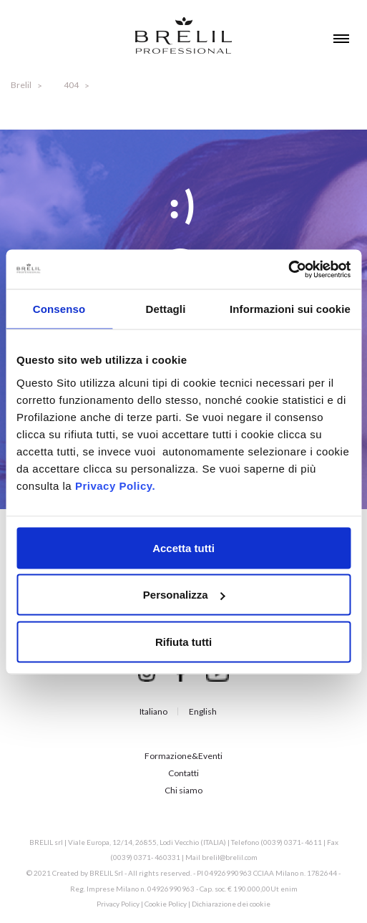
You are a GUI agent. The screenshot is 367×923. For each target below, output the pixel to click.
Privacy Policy (118, 903)
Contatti (183, 773)
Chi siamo (183, 790)
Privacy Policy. (115, 485)
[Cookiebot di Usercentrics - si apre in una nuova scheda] (288, 269)
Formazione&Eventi (183, 755)
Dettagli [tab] (166, 309)
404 (71, 84)
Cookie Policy (166, 903)
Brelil (21, 84)
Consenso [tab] (59, 309)
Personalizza (184, 595)
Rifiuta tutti (183, 641)
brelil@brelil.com (230, 857)
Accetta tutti (183, 547)
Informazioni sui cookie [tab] (290, 309)
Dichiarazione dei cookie (231, 903)
